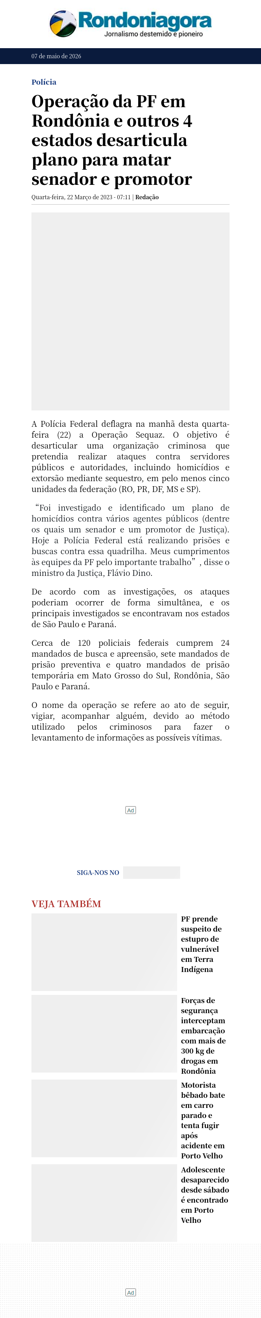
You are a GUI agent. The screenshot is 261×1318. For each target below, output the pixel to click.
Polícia (43, 82)
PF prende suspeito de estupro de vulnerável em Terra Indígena (201, 943)
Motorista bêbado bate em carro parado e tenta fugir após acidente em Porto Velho (203, 1120)
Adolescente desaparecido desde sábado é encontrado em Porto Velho (205, 1194)
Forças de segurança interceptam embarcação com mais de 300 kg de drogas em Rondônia (203, 1035)
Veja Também (66, 903)
